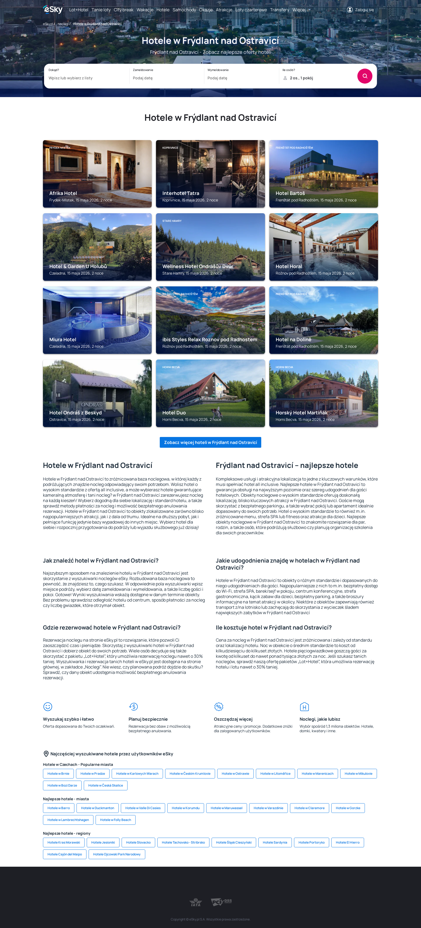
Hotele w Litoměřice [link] (275, 773)
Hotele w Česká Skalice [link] (105, 785)
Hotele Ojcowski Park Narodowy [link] (117, 854)
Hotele (163, 10)
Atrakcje (224, 10)
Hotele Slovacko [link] (138, 842)
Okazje (206, 10)
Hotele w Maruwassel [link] (226, 808)
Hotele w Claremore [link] (310, 808)
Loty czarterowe (251, 10)
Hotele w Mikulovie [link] (358, 773)
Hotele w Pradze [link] (93, 773)
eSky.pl (48, 24)
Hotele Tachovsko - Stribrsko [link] (183, 842)
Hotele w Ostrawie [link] (235, 773)
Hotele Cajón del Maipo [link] (65, 854)
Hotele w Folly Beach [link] (115, 819)
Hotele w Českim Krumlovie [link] (190, 773)
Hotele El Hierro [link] (348, 842)
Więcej (299, 10)
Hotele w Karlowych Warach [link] (137, 773)
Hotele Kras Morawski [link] (64, 842)
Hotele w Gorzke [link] (348, 808)
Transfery (279, 10)
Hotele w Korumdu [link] (185, 808)
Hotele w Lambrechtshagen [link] (68, 819)
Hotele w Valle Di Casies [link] (143, 808)
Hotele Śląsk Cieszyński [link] (234, 842)
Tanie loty (101, 10)
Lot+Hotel (78, 10)
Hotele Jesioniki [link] (103, 842)
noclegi (63, 24)
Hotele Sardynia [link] (275, 842)
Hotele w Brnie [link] (58, 773)
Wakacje (145, 10)
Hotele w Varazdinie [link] (268, 808)
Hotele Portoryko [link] (312, 842)
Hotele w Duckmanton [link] (97, 808)
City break (123, 10)
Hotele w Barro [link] (59, 808)
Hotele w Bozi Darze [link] (62, 785)
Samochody (184, 10)
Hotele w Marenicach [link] (317, 773)
